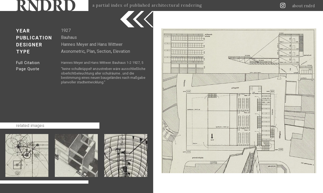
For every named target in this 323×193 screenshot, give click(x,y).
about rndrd (303, 5)
